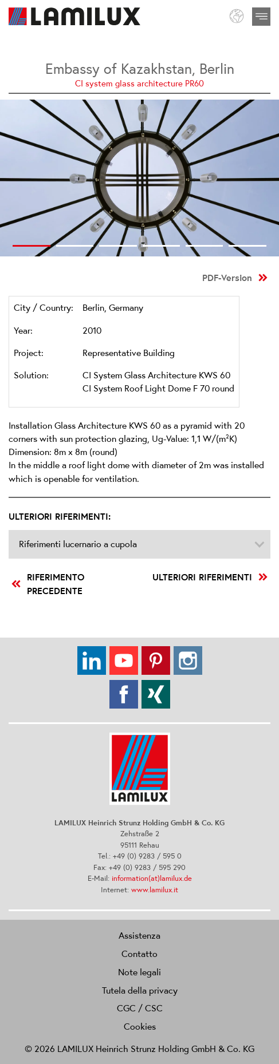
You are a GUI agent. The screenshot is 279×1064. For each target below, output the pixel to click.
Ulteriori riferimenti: (60, 516)
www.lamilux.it (154, 890)
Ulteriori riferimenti (210, 577)
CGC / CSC (140, 1008)
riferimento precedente (47, 583)
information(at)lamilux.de (152, 878)
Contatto (139, 953)
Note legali (139, 972)
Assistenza (139, 935)
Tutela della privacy (140, 990)
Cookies (140, 1026)
